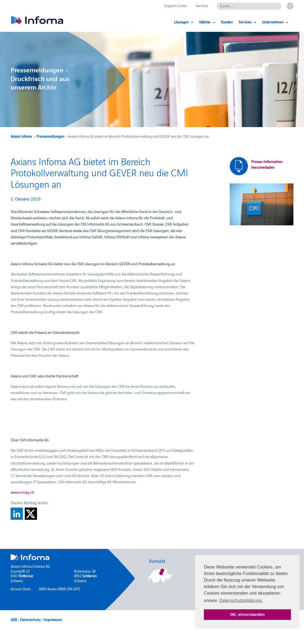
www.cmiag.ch (22, 492)
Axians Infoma (21, 136)
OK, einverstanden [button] (247, 614)
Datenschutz (30, 619)
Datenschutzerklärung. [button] (241, 600)
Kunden (227, 21)
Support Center (175, 5)
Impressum (53, 619)
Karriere (202, 5)
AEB (14, 619)
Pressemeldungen (50, 136)
